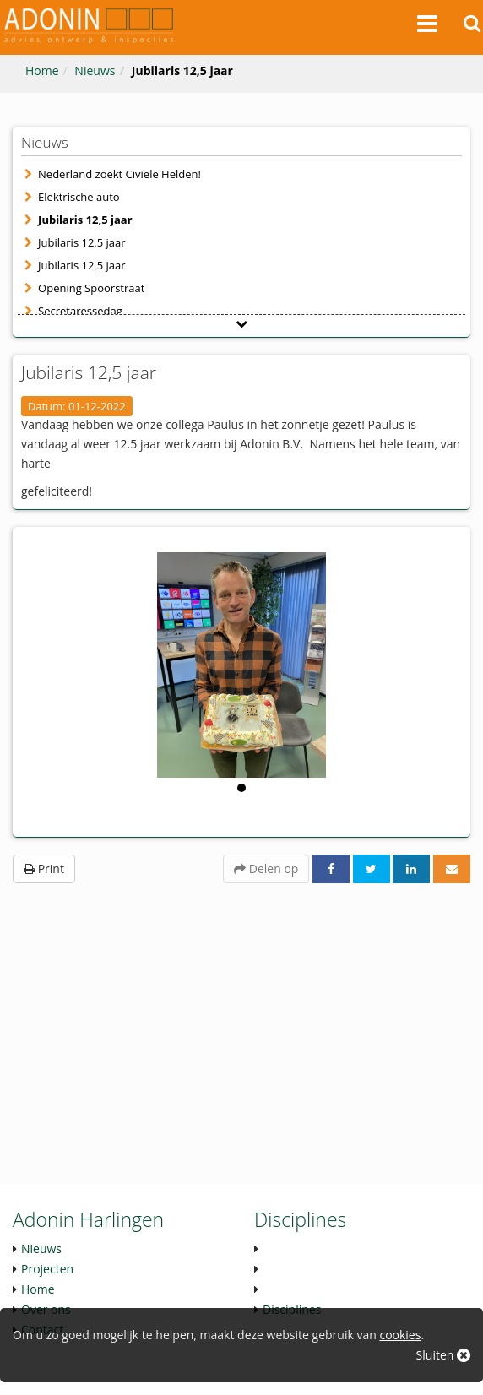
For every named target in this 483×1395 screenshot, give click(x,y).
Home (42, 70)
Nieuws (94, 70)
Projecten (47, 1269)
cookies (400, 1335)
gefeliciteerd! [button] (56, 491)
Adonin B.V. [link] (271, 444)
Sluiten (443, 1355)
